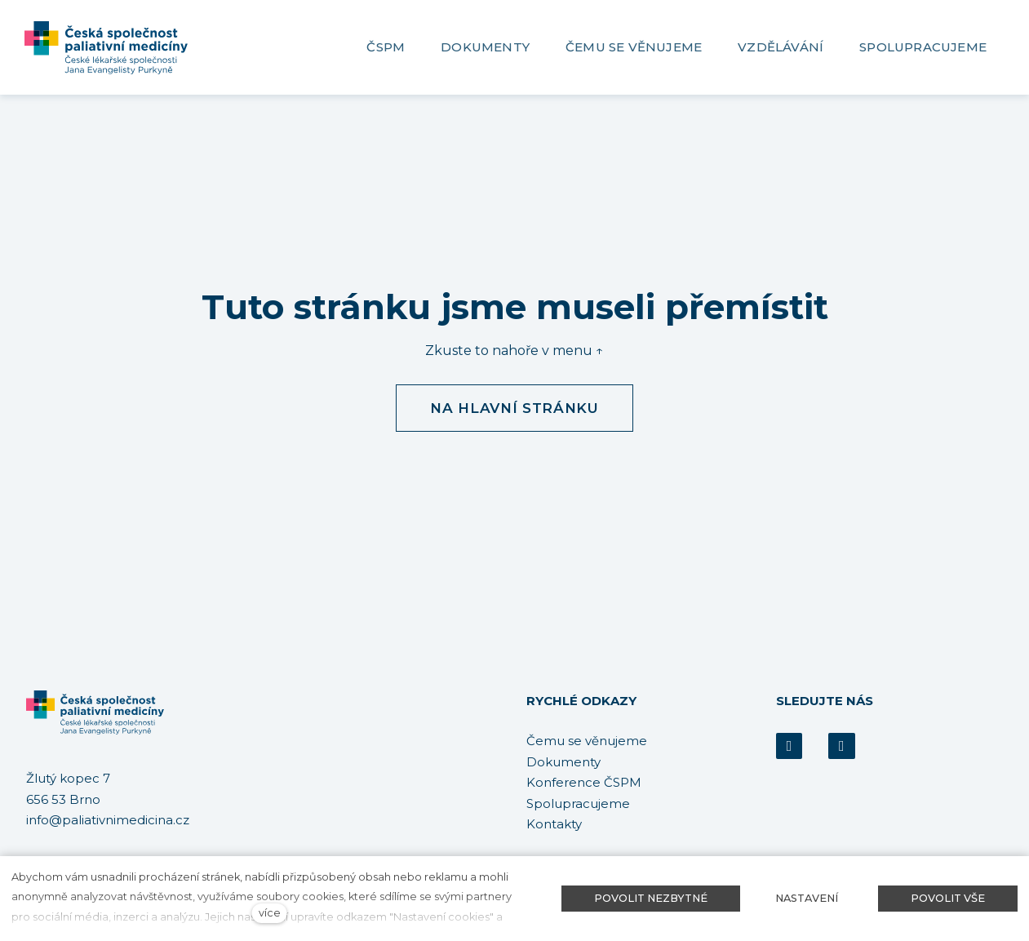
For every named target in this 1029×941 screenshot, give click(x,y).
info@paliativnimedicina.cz (107, 820)
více (270, 913)
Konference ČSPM (583, 782)
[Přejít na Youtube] (841, 746)
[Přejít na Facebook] (789, 746)
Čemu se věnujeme (586, 740)
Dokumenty (563, 762)
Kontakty (554, 824)
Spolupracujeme (578, 803)
